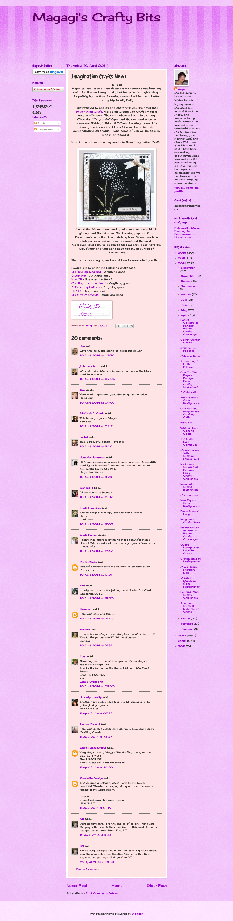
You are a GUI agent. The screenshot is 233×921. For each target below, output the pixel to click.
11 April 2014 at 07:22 (96, 713)
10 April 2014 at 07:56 (97, 355)
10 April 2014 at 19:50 (97, 598)
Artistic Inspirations (85, 287)
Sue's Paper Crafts (93, 747)
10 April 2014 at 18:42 (96, 551)
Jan (83, 346)
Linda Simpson (90, 507)
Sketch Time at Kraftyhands (190, 560)
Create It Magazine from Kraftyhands (190, 582)
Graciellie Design (91, 778)
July (184, 299)
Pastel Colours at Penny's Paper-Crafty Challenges (189, 327)
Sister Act (78, 275)
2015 (182, 257)
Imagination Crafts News (190, 521)
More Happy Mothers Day (188, 569)
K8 (82, 818)
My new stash (189, 494)
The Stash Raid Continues (188, 441)
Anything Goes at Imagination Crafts (189, 607)
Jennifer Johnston (92, 457)
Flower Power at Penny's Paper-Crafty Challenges (189, 533)
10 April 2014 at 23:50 (97, 686)
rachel (84, 437)
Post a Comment (87, 869)
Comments (43, 129)
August (186, 294)
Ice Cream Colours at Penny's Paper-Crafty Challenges (189, 471)
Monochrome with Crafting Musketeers (189, 454)
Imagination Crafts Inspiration (189, 486)
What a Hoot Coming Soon (189, 430)
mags (181, 89)
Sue (82, 389)
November (188, 275)
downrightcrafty (90, 697)
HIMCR (76, 279)
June (185, 304)
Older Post (157, 885)
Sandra (85, 629)
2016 (182, 252)
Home (117, 885)
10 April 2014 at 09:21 (97, 426)
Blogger (137, 913)
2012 (182, 640)
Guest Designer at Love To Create (189, 549)
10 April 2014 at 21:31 (96, 645)
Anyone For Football (188, 349)
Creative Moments (85, 294)
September (188, 286)
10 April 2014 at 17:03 (96, 524)
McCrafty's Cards (92, 413)
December (188, 267)
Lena (83, 656)
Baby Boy (186, 422)
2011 (182, 646)
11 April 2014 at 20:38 (96, 767)
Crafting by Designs (86, 271)
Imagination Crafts (89, 111)
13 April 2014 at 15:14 (95, 834)
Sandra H (86, 487)
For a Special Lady (189, 513)
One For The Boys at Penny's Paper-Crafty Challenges (189, 379)
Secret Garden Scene (190, 341)
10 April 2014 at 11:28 (96, 476)
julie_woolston (90, 366)
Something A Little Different (189, 364)
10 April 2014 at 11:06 (96, 446)
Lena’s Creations (91, 681)
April (184, 315)
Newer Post (76, 885)
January (187, 628)
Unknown (86, 609)
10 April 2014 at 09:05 (97, 378)
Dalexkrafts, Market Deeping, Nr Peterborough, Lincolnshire (187, 232)
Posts (40, 123)
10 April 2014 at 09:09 (97, 402)
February (187, 623)
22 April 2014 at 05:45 (97, 862)
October (187, 280)
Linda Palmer (88, 534)
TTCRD (76, 290)
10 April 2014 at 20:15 (97, 618)
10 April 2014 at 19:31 (96, 574)
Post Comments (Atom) (102, 893)
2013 (182, 635)
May (184, 310)
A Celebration (189, 392)
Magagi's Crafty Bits (96, 17)
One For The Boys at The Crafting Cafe (189, 413)
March (186, 618)
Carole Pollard (90, 724)
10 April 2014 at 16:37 (96, 497)
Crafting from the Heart (88, 283)
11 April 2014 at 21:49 (95, 807)
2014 (182, 263)
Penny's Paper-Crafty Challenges (190, 594)
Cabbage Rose (190, 355)
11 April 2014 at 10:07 (96, 736)
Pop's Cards (88, 562)
